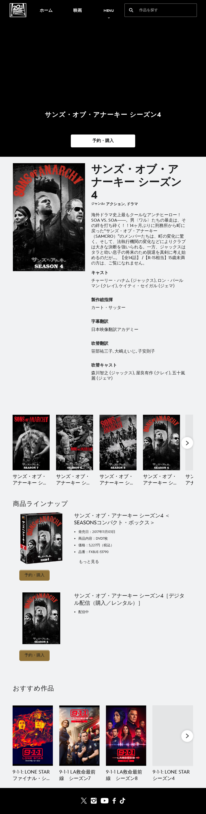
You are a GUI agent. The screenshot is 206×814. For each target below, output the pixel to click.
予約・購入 (34, 575)
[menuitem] (46, 10)
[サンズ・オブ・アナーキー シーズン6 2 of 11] (74, 442)
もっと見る (89, 561)
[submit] (131, 10)
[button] (103, 141)
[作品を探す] (157, 10)
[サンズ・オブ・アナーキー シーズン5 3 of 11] (118, 442)
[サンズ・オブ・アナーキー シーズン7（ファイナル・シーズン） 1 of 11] (31, 442)
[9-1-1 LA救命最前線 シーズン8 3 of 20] (126, 735)
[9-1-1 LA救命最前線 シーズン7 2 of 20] (79, 735)
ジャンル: (98, 204)
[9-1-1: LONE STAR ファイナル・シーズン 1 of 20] (33, 735)
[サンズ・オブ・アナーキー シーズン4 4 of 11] (161, 442)
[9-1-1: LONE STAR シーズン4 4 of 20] (173, 735)
